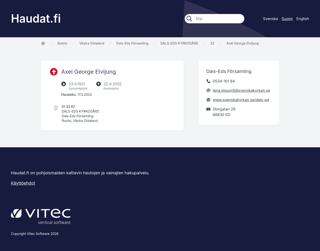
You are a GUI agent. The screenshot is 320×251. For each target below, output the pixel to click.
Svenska (270, 18)
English (302, 18)
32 (212, 43)
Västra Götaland (91, 43)
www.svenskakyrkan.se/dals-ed (241, 99)
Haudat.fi (36, 18)
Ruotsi (62, 43)
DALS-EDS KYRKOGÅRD (179, 43)
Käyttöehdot (23, 183)
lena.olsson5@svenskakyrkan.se (241, 90)
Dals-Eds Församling (132, 43)
